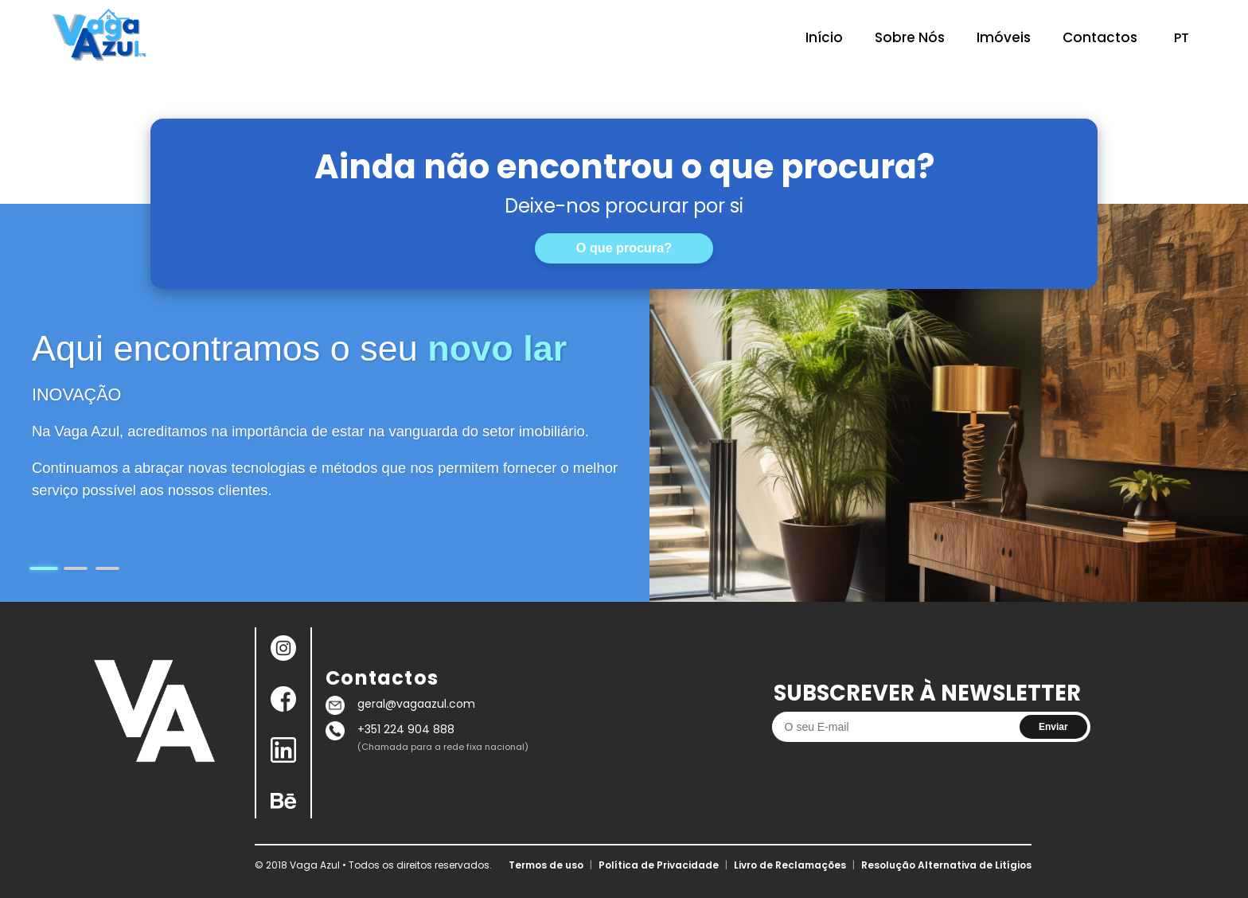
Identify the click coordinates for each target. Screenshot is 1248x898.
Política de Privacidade (659, 865)
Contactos (1100, 37)
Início (824, 37)
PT (1181, 38)
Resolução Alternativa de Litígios (946, 865)
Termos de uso (546, 865)
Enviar (1053, 726)
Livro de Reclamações (790, 865)
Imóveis (1004, 37)
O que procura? (624, 247)
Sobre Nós (910, 37)
